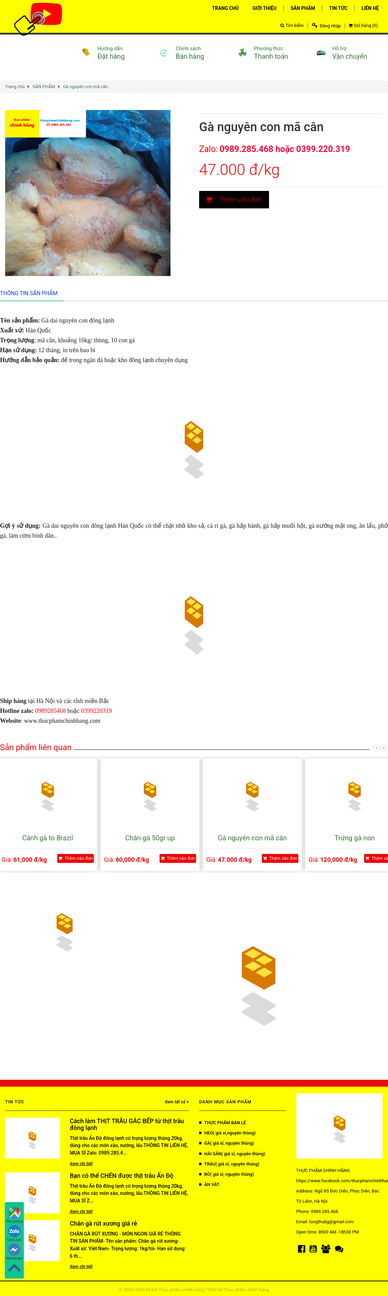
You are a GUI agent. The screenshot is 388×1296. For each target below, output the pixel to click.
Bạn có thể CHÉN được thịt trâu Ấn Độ (122, 1175)
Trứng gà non (354, 838)
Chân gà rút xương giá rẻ (103, 1223)
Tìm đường (14, 1215)
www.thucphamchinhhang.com (62, 720)
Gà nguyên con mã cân (85, 86)
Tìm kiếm (292, 25)
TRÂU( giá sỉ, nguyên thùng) (229, 1164)
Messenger (14, 1251)
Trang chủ (15, 86)
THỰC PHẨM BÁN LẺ (222, 1122)
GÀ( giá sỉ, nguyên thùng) (226, 1143)
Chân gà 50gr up (150, 838)
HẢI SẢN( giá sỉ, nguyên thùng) (232, 1153)
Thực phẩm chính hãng (181, 1289)
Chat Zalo (14, 1233)
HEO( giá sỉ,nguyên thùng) (227, 1132)
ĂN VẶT (209, 1184)
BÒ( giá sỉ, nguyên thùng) (226, 1174)
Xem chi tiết (81, 1163)
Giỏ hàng (363, 25)
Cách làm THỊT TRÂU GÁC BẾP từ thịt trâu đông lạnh (127, 1124)
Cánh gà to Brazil (47, 838)
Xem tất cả (177, 1101)
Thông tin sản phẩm (29, 293)
